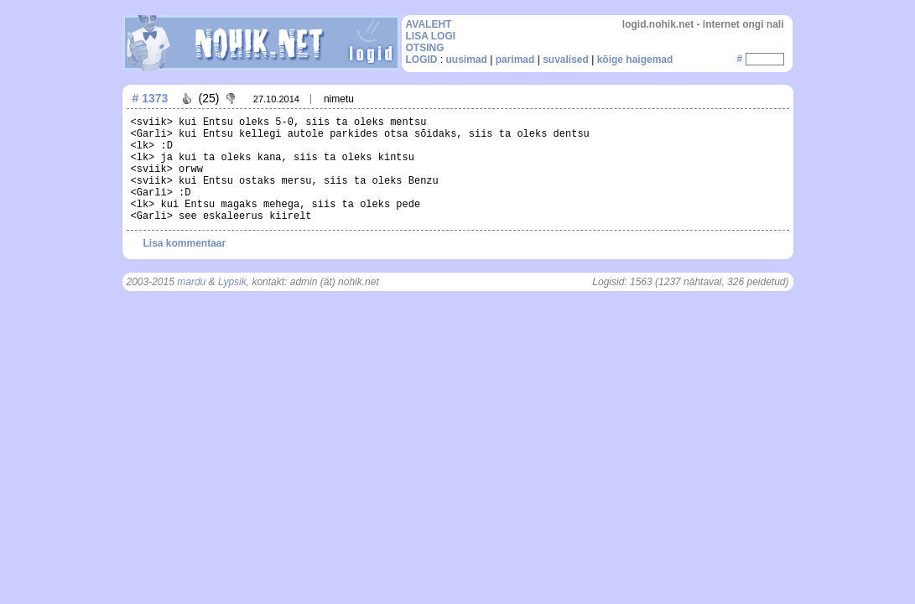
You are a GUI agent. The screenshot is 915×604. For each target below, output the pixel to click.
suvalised (566, 59)
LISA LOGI (431, 36)
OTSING (425, 48)
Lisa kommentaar (184, 243)
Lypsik (232, 282)
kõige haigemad (635, 59)
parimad (515, 59)
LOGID (422, 59)
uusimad (466, 59)
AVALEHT (429, 24)
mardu (191, 282)
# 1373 (151, 98)
